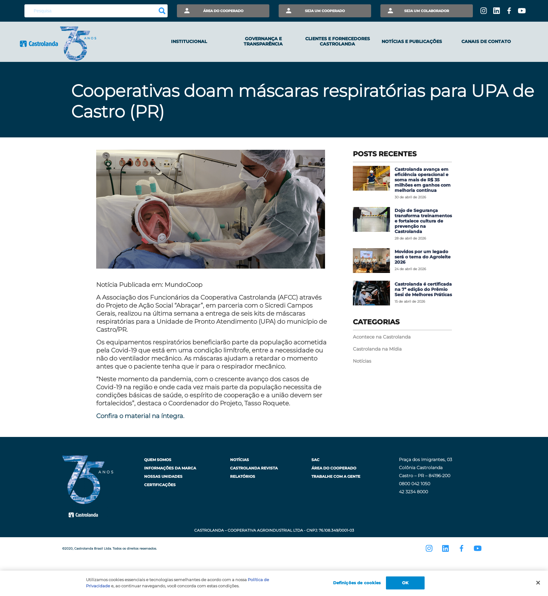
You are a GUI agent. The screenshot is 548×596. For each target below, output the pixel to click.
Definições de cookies (357, 584)
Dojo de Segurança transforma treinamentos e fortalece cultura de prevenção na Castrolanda (423, 221)
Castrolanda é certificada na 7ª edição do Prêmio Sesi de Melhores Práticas (423, 289)
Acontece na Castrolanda (382, 337)
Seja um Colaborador (426, 11)
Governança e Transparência (263, 41)
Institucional (189, 41)
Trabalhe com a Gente (335, 476)
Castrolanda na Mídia (377, 349)
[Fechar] (538, 584)
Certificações (160, 484)
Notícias (362, 361)
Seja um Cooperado (325, 11)
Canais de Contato (486, 41)
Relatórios (242, 476)
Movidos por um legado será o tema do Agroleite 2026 (423, 257)
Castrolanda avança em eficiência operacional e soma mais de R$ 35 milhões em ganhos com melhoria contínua (423, 179)
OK (405, 584)
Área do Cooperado (223, 11)
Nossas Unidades (163, 476)
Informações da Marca (170, 468)
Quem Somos (157, 459)
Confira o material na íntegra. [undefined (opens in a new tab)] (140, 416)
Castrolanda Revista (254, 468)
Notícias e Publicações (412, 41)
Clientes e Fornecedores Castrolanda (337, 41)
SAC (315, 459)
